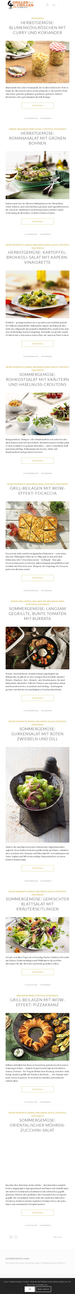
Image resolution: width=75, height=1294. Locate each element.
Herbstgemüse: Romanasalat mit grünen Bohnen (37, 138)
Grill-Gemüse (25, 601)
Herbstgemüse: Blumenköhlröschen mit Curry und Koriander (37, 27)
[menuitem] (46, 5)
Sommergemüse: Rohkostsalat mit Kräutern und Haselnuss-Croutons (37, 379)
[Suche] (46, 5)
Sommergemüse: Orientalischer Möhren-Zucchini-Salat (37, 1125)
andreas (47, 118)
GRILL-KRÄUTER (39, 601)
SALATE (38, 129)
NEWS (31, 129)
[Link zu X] (64, 5)
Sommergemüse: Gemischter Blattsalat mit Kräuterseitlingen (37, 904)
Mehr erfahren (43, 1289)
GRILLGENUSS (22, 129)
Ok (30, 1289)
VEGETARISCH (37, 18)
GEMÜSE (12, 129)
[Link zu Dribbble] (67, 5)
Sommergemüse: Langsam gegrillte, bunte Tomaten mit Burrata (37, 613)
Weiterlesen (37, 105)
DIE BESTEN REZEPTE (15, 245)
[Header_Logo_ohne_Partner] (31, 5)
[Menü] (54, 5)
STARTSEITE (48, 129)
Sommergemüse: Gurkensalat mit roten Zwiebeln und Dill (37, 733)
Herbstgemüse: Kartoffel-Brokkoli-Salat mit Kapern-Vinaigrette (37, 257)
